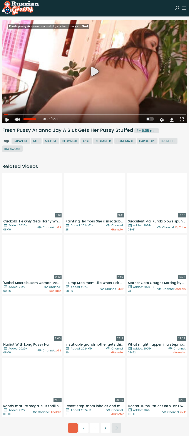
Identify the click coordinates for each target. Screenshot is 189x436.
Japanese (21, 141)
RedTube (55, 291)
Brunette (168, 141)
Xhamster (103, 141)
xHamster (117, 229)
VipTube (180, 227)
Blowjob (69, 141)
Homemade (125, 141)
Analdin (180, 289)
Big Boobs (12, 149)
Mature (51, 141)
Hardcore (147, 141)
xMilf (58, 227)
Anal (86, 141)
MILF (36, 141)
